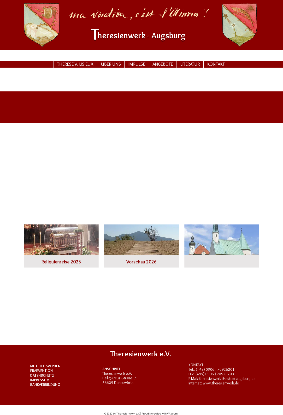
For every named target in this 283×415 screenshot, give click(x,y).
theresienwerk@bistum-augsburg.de (227, 378)
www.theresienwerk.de (221, 383)
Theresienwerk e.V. (117, 373)
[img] (221, 246)
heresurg (141, 35)
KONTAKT (196, 365)
